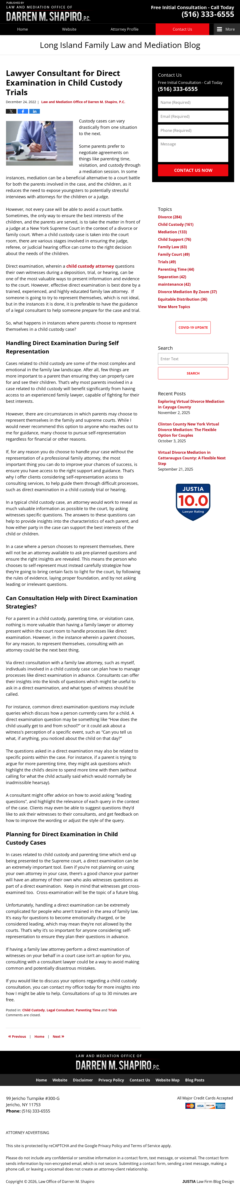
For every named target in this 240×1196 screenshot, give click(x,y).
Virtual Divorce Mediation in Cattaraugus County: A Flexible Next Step (192, 458)
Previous (17, 1036)
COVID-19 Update (193, 327)
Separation (172, 276)
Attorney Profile (125, 29)
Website (69, 29)
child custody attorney (90, 266)
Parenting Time (88, 1010)
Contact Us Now (193, 170)
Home (22, 29)
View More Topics (174, 306)
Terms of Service (145, 1145)
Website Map (168, 1080)
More (230, 29)
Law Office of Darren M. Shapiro (66, 1181)
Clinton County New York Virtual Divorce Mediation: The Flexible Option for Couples (188, 429)
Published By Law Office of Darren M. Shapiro (192, 12)
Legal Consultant (60, 1010)
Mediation (172, 231)
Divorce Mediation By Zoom (187, 291)
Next (58, 1036)
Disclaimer (83, 1080)
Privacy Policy (111, 1080)
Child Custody (33, 1010)
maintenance (174, 284)
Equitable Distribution (182, 299)
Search (193, 373)
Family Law (172, 246)
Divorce (170, 217)
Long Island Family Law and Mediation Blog (50, 12)
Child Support (174, 239)
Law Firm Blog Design (208, 1181)
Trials (112, 1010)
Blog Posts (194, 1080)
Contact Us (182, 29)
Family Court (174, 254)
